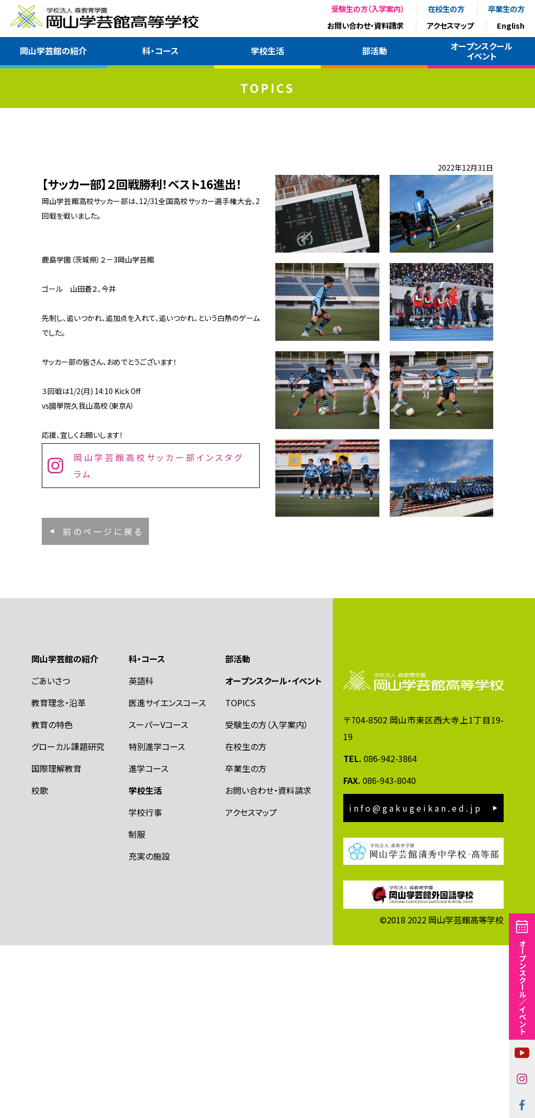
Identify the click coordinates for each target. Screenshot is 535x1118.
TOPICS (240, 875)
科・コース (160, 50)
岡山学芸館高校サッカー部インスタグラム (158, 634)
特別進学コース (157, 919)
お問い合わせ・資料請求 (365, 25)
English (511, 25)
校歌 (39, 963)
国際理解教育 (56, 941)
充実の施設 (149, 1028)
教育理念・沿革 (58, 875)
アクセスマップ (450, 25)
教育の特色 (52, 897)
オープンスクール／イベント (522, 986)
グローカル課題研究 (67, 919)
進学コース (148, 941)
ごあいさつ (50, 853)
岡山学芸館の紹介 (53, 50)
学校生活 (267, 50)
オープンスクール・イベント (273, 853)
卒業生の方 (506, 8)
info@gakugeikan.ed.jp (415, 980)
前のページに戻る (103, 688)
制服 (137, 1007)
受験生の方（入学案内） (367, 8)
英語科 (141, 853)
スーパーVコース (158, 897)
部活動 (374, 50)
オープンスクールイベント (481, 51)
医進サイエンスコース (167, 875)
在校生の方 (446, 8)
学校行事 (145, 985)
